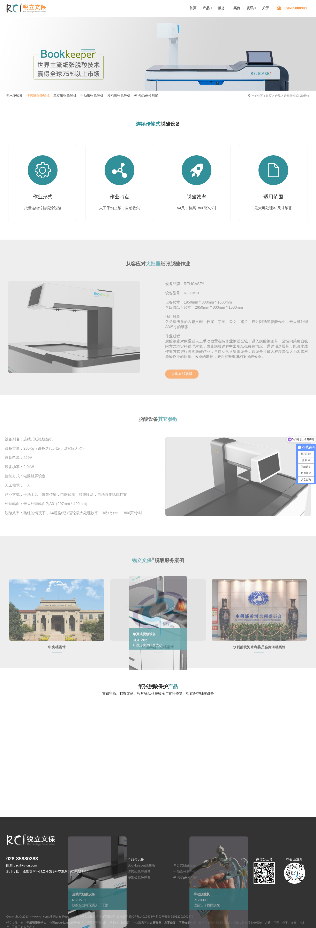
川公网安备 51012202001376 (174, 915)
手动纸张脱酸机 (91, 95)
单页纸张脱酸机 (64, 95)
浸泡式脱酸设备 (139, 877)
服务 (221, 8)
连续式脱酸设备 (139, 871)
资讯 (250, 8)
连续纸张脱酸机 (38, 95)
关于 (265, 8)
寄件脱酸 (225, 877)
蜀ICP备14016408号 (142, 915)
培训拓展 (225, 871)
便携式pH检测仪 (146, 95)
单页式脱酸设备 (184, 865)
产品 (206, 8)
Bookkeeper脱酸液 (141, 865)
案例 (236, 8)
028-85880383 (292, 8)
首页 (192, 8)
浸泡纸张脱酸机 (118, 95)
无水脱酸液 (14, 95)
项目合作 (225, 865)
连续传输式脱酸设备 (297, 95)
